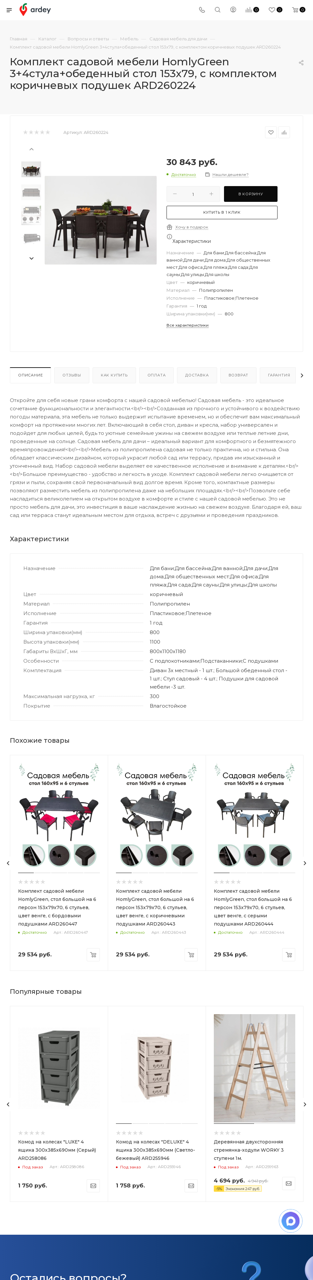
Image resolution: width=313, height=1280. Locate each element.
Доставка (197, 375)
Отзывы (71, 375)
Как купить (114, 375)
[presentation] (31, 148)
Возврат (239, 375)
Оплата (156, 375)
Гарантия (279, 375)
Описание (30, 375)
